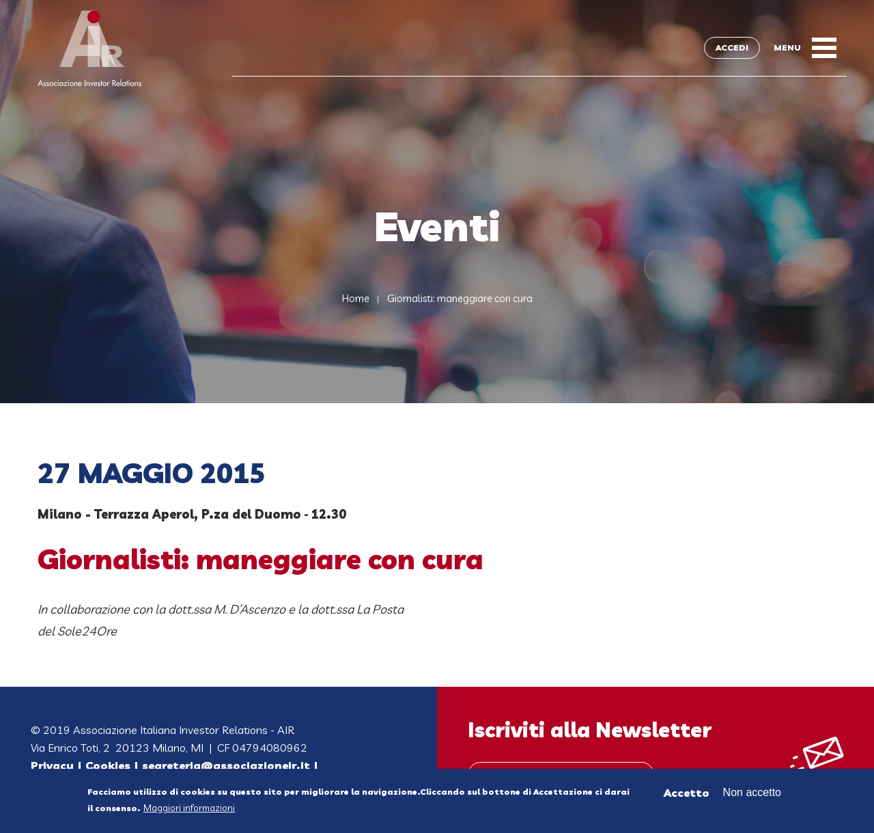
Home (355, 298)
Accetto (686, 793)
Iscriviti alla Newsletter (589, 730)
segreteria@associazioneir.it (226, 765)
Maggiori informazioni (189, 808)
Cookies (107, 765)
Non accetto (752, 793)
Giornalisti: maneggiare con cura (460, 298)
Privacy (52, 765)
